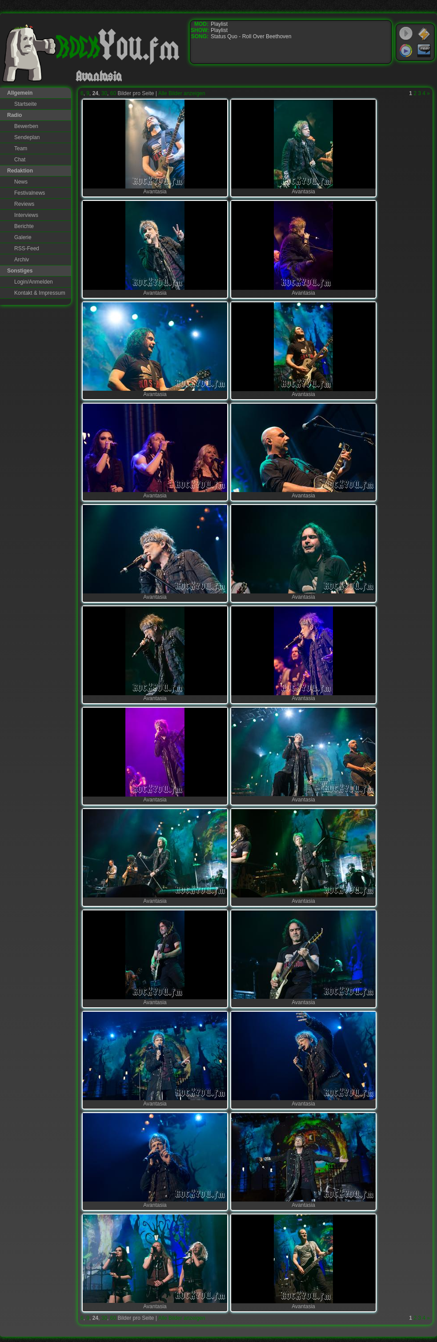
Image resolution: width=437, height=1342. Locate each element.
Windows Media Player (406, 51)
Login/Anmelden (33, 282)
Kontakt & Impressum (39, 293)
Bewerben (26, 126)
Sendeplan (27, 137)
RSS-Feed (26, 248)
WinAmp (424, 34)
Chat (19, 159)
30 (104, 93)
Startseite (25, 104)
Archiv (21, 259)
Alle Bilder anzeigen (181, 93)
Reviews (24, 204)
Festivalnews (29, 193)
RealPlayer (424, 51)
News (21, 182)
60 (113, 93)
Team (20, 148)
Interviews (26, 215)
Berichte (24, 226)
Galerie (23, 237)
